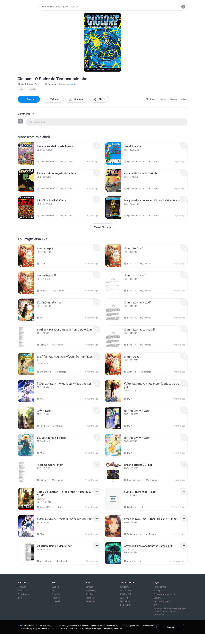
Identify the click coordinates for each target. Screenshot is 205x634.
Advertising (91, 590)
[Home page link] (27, 7)
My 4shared (144, 263)
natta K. (129, 263)
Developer (90, 601)
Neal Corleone (132, 480)
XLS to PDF (125, 598)
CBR (21, 89)
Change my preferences (112, 628)
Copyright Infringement (164, 594)
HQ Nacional (48, 84)
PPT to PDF (125, 601)
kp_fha (42, 426)
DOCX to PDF (125, 594)
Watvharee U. (131, 534)
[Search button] (175, 6)
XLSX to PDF (125, 605)
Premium (22, 587)
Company (90, 587)
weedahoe (43, 561)
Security (157, 598)
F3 (140, 507)
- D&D (58, 507)
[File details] (29, 153)
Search (21, 590)
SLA (155, 605)
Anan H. (129, 372)
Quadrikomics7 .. (27, 84)
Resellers (90, 594)
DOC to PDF (125, 587)
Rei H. (41, 263)
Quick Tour (56, 594)
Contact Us (57, 601)
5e (139, 561)
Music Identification (162, 601)
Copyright (90, 598)
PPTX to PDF (125, 590)
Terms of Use (160, 587)
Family (41, 345)
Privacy (157, 590)
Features (56, 598)
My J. (41, 318)
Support (55, 587)
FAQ (53, 590)
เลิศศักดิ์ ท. (43, 372)
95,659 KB (31, 89)
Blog (20, 598)
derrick (129, 561)
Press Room (23, 594)
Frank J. (129, 507)
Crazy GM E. (44, 507)
